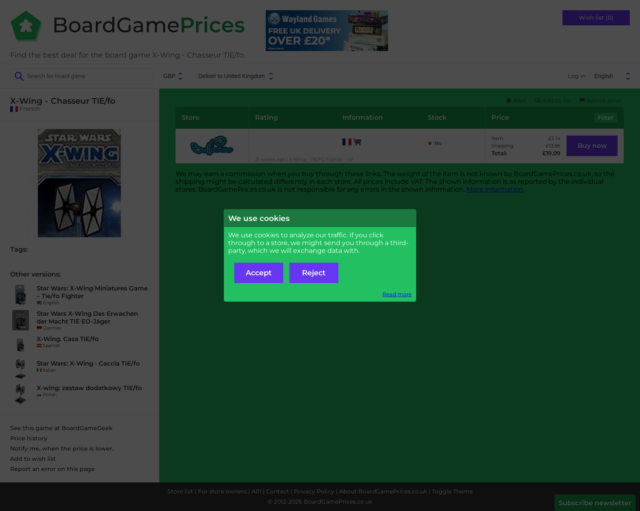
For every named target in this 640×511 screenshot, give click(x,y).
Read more (397, 294)
